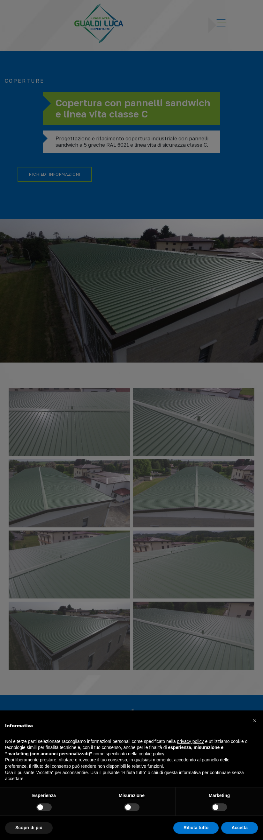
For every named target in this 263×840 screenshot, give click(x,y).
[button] (255, 721)
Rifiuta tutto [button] (196, 827)
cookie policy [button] (151, 753)
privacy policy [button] (190, 741)
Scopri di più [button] (28, 827)
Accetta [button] (239, 827)
